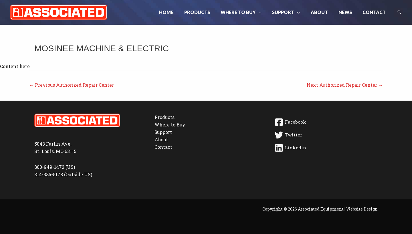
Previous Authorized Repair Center (71, 85)
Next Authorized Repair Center (344, 85)
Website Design (362, 209)
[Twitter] (325, 135)
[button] (265, 12)
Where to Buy (169, 125)
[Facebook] (325, 122)
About (160, 140)
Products (164, 117)
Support (163, 133)
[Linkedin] (325, 148)
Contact (162, 147)
